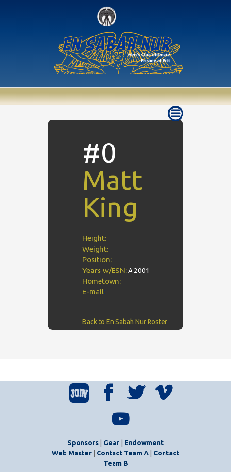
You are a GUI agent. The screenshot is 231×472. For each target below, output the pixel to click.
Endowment (144, 443)
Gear (111, 443)
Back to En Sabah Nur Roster (124, 322)
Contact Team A (122, 453)
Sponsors (83, 443)
